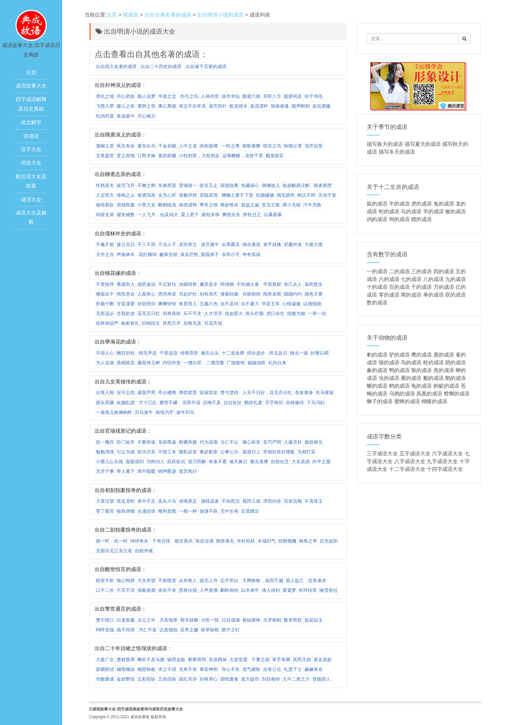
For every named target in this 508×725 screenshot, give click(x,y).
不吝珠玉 (314, 501)
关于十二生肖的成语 (393, 187)
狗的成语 (399, 219)
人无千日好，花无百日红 (267, 392)
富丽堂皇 (209, 392)
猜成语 (31, 136)
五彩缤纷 (146, 679)
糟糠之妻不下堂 (237, 195)
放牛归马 (185, 412)
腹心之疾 (126, 106)
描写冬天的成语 (397, 152)
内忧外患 (172, 362)
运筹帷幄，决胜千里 (242, 155)
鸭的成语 (399, 370)
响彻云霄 (293, 145)
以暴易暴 (273, 214)
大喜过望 (105, 501)
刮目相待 (271, 679)
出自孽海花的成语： (118, 342)
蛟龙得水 (238, 106)
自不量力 (250, 303)
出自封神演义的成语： (120, 85)
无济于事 (105, 471)
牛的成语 (399, 203)
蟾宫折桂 (126, 353)
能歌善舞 (251, 145)
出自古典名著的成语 (167, 15)
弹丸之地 (105, 96)
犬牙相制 (272, 620)
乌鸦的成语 (402, 393)
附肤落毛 (225, 541)
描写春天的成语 (385, 144)
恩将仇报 (188, 590)
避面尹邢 (146, 392)
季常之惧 (209, 204)
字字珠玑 (274, 402)
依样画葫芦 (107, 323)
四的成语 (443, 271)
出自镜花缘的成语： (118, 273)
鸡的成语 (377, 219)
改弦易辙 (321, 106)
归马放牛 (144, 412)
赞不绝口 (105, 620)
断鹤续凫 (167, 204)
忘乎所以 (229, 580)
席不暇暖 (146, 471)
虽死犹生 (314, 284)
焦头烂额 (255, 313)
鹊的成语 (455, 362)
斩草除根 (210, 629)
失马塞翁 (325, 392)
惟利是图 (167, 511)
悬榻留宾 (126, 362)
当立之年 (146, 620)
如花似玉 (314, 620)
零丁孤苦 (105, 511)
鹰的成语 (421, 354)
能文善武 (184, 541)
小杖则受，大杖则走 (199, 155)
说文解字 (31, 122)
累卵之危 (146, 106)
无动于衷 (327, 195)
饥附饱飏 (287, 541)
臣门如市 (126, 442)
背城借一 (188, 185)
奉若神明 (209, 669)
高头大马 (167, 501)
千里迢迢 (168, 353)
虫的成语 (389, 378)
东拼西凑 (167, 442)
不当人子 (167, 244)
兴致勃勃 (251, 294)
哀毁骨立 (188, 244)
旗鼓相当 (314, 442)
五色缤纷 (167, 679)
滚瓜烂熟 (189, 254)
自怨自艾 (280, 461)
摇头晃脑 (105, 402)
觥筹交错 (168, 254)
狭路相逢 (280, 106)
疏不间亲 (126, 629)
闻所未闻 (272, 294)
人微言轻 (293, 442)
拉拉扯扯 (233, 402)
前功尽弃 (146, 451)
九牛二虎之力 (296, 679)
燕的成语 (443, 370)
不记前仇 (167, 284)
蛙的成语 (433, 362)
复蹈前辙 (167, 155)
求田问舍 (272, 501)
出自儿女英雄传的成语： (123, 381)
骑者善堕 (323, 185)
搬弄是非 (209, 284)
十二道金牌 (233, 353)
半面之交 (167, 96)
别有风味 (172, 313)
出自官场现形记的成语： (123, 431)
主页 (31, 72)
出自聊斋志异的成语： (120, 174)
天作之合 (105, 254)
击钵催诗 (295, 402)
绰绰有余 (139, 541)
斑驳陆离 (229, 185)
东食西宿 (167, 185)
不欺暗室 (167, 580)
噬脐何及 (293, 96)
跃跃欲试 (176, 461)
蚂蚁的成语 (446, 386)
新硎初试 (105, 669)
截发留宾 (275, 155)
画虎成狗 (188, 204)
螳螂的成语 (457, 393)
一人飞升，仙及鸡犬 (157, 214)
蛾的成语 (377, 386)
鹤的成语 (399, 386)
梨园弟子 (210, 254)
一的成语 (377, 271)
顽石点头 (210, 353)
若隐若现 (209, 195)
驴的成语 (399, 354)
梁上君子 (190, 214)
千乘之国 (260, 659)
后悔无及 (192, 323)
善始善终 (251, 620)
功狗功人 (155, 461)
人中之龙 (188, 145)
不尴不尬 (105, 244)
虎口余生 (275, 313)
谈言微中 (210, 244)
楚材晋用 (126, 659)
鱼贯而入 (188, 303)
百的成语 (399, 287)
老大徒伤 (250, 679)
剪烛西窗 (126, 204)
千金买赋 (167, 145)
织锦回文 (151, 323)
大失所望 (146, 580)
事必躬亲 (209, 451)
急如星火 (234, 313)
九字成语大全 (442, 461)
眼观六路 (251, 96)
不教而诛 (146, 442)
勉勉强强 (105, 451)
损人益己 (295, 580)
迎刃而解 (197, 461)
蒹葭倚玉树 (148, 362)
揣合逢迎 (251, 244)
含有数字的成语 (387, 254)
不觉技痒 (105, 284)
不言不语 (126, 590)
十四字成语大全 (445, 469)
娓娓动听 (257, 362)
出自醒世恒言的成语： (120, 569)
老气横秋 (251, 669)
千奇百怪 (161, 541)
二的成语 (399, 271)
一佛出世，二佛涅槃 (203, 362)
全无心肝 (167, 195)
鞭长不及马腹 (151, 659)
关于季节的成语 (387, 127)
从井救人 (188, 580)
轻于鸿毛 (314, 96)
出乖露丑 (231, 244)
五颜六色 (209, 303)
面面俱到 (135, 461)
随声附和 (301, 106)
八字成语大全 (409, 461)
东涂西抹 (218, 659)
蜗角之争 (308, 541)
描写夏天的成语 (423, 144)
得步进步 (256, 353)
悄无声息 (148, 353)
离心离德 (167, 106)
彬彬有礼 (130, 323)
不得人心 (105, 353)
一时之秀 (231, 145)
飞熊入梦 (105, 106)
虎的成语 (421, 203)
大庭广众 (105, 659)
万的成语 (443, 287)
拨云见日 (126, 244)
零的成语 (389, 295)
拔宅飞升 (126, 185)
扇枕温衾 (210, 501)
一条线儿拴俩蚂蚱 (114, 412)
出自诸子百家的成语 (206, 66)
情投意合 (126, 294)
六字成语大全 (447, 453)
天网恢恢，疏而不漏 (262, 580)
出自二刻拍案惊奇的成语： (126, 529)
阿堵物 (227, 284)
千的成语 (421, 287)
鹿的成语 (443, 354)
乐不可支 (192, 313)
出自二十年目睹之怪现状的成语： (133, 648)
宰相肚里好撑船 (279, 451)
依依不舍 (167, 590)
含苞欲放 (126, 313)
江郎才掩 (146, 155)
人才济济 (213, 313)
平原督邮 (272, 284)
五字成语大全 (415, 453)
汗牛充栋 (312, 204)
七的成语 (411, 279)
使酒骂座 (146, 195)
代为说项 (209, 442)
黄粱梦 (289, 590)
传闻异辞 (189, 353)
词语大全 (31, 163)
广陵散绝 (236, 362)
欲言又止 (209, 185)
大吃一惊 (210, 620)
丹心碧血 (126, 96)
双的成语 (455, 295)
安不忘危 (126, 392)
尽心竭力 (146, 116)
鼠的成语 (377, 203)
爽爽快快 (167, 303)
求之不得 (167, 669)
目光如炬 (329, 541)
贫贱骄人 (321, 679)
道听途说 (146, 284)
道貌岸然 (188, 195)
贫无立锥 (271, 204)
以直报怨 (168, 629)
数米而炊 (293, 620)
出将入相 (105, 392)
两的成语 (411, 295)
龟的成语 (421, 386)
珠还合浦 (204, 541)
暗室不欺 (105, 580)
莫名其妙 (323, 659)
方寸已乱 (148, 402)
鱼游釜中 (126, 116)
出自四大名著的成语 (116, 66)
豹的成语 (377, 354)
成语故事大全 (31, 85)
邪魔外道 (293, 244)
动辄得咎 (188, 284)
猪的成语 (421, 219)
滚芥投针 (218, 106)
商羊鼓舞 (189, 620)
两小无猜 (292, 204)
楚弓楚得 (229, 392)
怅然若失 (105, 185)
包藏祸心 (250, 185)
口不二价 (105, 590)
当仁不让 (229, 442)
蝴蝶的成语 (434, 401)
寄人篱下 (126, 471)
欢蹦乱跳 (126, 402)
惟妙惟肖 (229, 204)
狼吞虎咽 (126, 511)
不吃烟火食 (248, 284)
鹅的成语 (455, 378)
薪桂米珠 (211, 214)
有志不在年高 (192, 106)
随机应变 (188, 451)
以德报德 (312, 303)
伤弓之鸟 (189, 96)
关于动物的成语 (387, 337)
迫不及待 (229, 303)
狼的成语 (421, 370)
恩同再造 (167, 294)
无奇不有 (188, 669)
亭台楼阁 (167, 392)
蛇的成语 (389, 211)
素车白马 (146, 145)
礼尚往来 (277, 362)
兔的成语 (443, 203)
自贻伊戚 (144, 550)
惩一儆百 (105, 442)
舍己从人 (293, 284)
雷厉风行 (188, 471)
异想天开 (172, 323)
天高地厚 (168, 620)
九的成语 (455, 279)
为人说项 (105, 362)
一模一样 (188, 511)
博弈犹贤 (188, 392)
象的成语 (377, 370)
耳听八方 (272, 96)
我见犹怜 (286, 195)
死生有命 (126, 145)
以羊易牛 (250, 590)
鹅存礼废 (253, 402)
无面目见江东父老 (114, 550)
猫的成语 (389, 362)
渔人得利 (271, 590)
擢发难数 (126, 214)
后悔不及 (212, 402)
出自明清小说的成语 (220, 15)
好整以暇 (320, 353)
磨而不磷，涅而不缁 (179, 402)
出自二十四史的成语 (161, 66)
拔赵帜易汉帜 (296, 185)
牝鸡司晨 (105, 116)
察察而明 (197, 659)
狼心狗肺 (126, 580)
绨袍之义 (126, 195)
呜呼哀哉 (105, 629)
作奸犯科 (246, 541)
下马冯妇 (315, 402)
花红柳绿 (148, 254)
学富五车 (271, 303)
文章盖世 (105, 155)
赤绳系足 (188, 501)
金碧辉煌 (126, 679)
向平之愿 (321, 461)
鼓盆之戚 (250, 204)
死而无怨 (302, 659)
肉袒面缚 (209, 145)
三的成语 (421, 271)
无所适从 (105, 313)
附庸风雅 (188, 442)
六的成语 (389, 279)
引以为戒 (126, 451)
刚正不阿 (306, 195)
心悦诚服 (292, 303)
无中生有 (229, 511)
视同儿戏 (251, 501)
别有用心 (209, 679)
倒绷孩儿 (271, 185)
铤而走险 (176, 659)
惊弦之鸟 (272, 145)
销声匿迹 (167, 471)
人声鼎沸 (209, 590)
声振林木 (126, 254)
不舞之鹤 (146, 185)
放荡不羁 (209, 511)
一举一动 (317, 313)
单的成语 (433, 295)
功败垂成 (105, 679)
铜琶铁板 (146, 669)
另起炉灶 (188, 294)
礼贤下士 (293, 669)
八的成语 (433, 279)
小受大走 (146, 204)
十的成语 (377, 287)
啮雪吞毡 (328, 590)
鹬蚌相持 (229, 590)
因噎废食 (229, 679)
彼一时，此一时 (112, 541)
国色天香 (314, 294)
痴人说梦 (146, 96)
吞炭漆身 (304, 392)
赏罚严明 (272, 442)
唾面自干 (105, 294)
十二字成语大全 (407, 469)
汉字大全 (31, 149)
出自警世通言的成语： (120, 609)
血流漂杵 (259, 106)
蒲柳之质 (105, 145)
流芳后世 (314, 145)
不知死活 (231, 501)
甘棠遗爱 (126, 303)
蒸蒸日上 (251, 451)
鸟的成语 (411, 362)
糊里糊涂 (126, 669)
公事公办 (229, 451)
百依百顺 (293, 501)
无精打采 (306, 451)
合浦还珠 (146, 511)
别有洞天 (209, 294)
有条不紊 (218, 461)
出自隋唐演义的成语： (120, 134)
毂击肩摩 (259, 461)
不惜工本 (167, 451)
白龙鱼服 (126, 620)
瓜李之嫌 (189, 629)
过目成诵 (231, 620)
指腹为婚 (296, 313)
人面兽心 (146, 294)
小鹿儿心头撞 (109, 461)
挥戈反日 (278, 353)
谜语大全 (31, 199)
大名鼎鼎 (301, 461)
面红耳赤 (188, 679)
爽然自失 (231, 214)
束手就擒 (272, 244)
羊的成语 (433, 211)
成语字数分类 (384, 436)
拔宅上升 (209, 580)
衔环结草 (308, 590)
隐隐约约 (293, 294)
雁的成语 (411, 378)
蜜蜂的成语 (407, 401)
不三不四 (146, 244)
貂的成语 (433, 378)
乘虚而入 (126, 284)
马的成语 (411, 211)
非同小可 (231, 254)
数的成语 (377, 302)
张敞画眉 (146, 590)
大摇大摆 (314, 244)
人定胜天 (105, 195)
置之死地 (126, 155)
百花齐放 (213, 323)
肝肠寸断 (105, 303)
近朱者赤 (317, 580)
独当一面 (299, 353)
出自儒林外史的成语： (120, 233)
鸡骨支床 (105, 214)
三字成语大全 (382, 453)
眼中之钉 (231, 629)
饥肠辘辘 (265, 195)
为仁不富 (148, 629)
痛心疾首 (251, 442)
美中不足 (146, 501)
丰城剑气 (267, 541)
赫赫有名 (314, 669)
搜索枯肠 (229, 294)
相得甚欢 (105, 204)
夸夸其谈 (251, 254)
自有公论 (272, 669)
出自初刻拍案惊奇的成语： (126, 490)
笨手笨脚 (281, 659)
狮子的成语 (380, 401)
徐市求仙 (231, 96)
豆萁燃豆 (250, 511)
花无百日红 (148, 313)
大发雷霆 (238, 659)
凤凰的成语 (429, 393)
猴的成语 (455, 211)
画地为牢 (165, 412)
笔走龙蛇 (126, 501)
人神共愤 (210, 96)
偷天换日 (238, 461)
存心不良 (231, 669)
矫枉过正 (252, 214)
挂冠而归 (146, 303)
